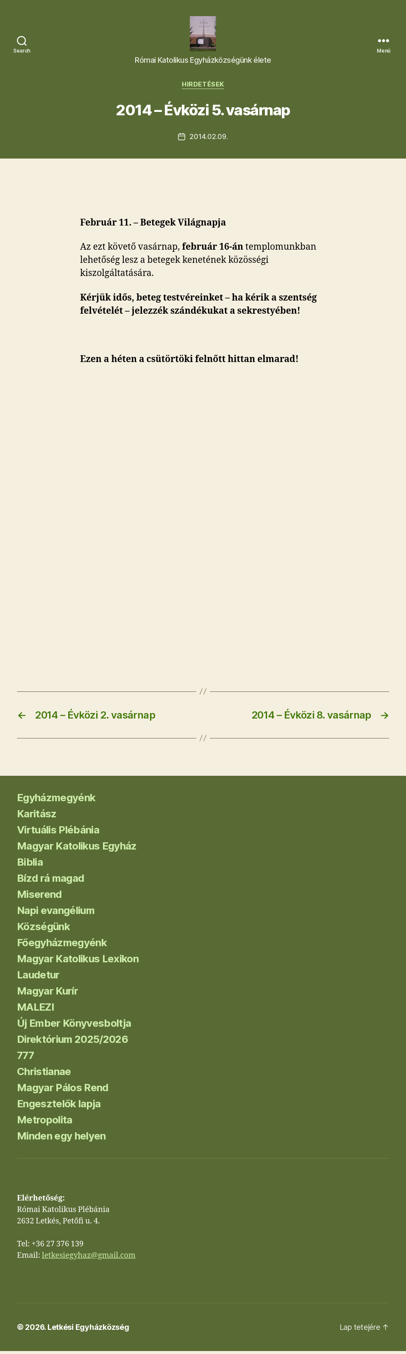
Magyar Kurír (47, 994)
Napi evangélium (56, 913)
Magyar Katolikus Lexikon (78, 962)
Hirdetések (203, 87)
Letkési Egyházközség (88, 1330)
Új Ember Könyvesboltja (74, 1026)
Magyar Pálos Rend (62, 1090)
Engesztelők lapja (59, 1106)
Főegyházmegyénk (62, 945)
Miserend (39, 897)
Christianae (44, 1074)
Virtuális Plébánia (58, 833)
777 (25, 1058)
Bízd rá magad (50, 881)
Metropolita (44, 1123)
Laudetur (38, 978)
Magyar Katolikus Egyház (77, 849)
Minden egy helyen (61, 1139)
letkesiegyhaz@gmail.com (89, 1258)
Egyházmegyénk (56, 800)
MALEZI (35, 1010)
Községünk (43, 929)
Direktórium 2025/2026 (72, 1042)
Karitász (37, 817)
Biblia (30, 865)
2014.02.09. (208, 139)
